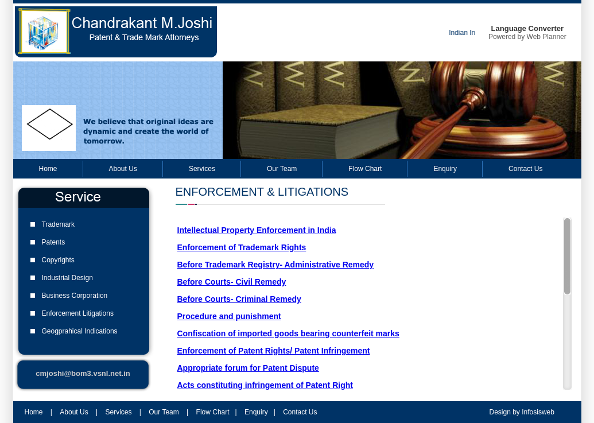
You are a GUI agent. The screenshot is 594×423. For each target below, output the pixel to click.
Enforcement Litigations (78, 313)
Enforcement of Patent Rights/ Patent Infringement (273, 350)
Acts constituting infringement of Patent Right (265, 385)
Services (202, 169)
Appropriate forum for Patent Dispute (248, 367)
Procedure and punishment (229, 316)
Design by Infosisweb (522, 412)
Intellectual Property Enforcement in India (256, 230)
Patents (53, 242)
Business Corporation (75, 296)
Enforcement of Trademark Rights (241, 247)
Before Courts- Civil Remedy (231, 281)
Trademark (58, 224)
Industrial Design (67, 278)
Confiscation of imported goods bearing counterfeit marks (288, 333)
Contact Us (525, 169)
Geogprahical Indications (80, 331)
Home (48, 169)
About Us (123, 169)
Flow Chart (365, 169)
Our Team (282, 169)
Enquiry (445, 169)
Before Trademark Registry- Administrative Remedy (275, 264)
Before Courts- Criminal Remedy (239, 299)
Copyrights (58, 260)
